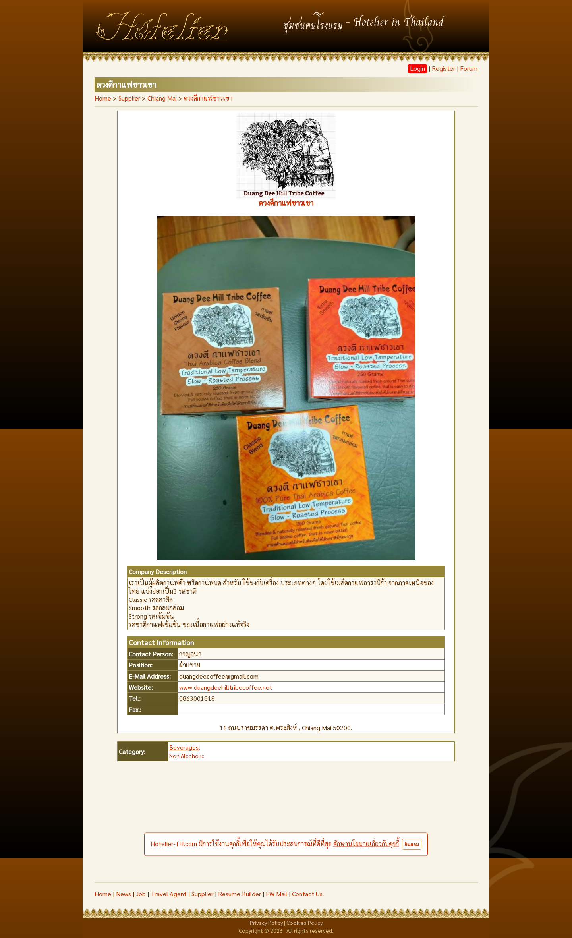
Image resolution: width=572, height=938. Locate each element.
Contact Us (307, 894)
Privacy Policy (266, 922)
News (123, 894)
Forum (468, 68)
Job (141, 894)
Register (443, 68)
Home (103, 98)
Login (417, 68)
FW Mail (276, 894)
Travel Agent (169, 894)
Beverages (184, 747)
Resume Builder (239, 894)
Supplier (202, 894)
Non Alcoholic (186, 755)
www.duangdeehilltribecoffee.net (225, 687)
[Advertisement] (286, 822)
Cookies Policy (304, 922)
